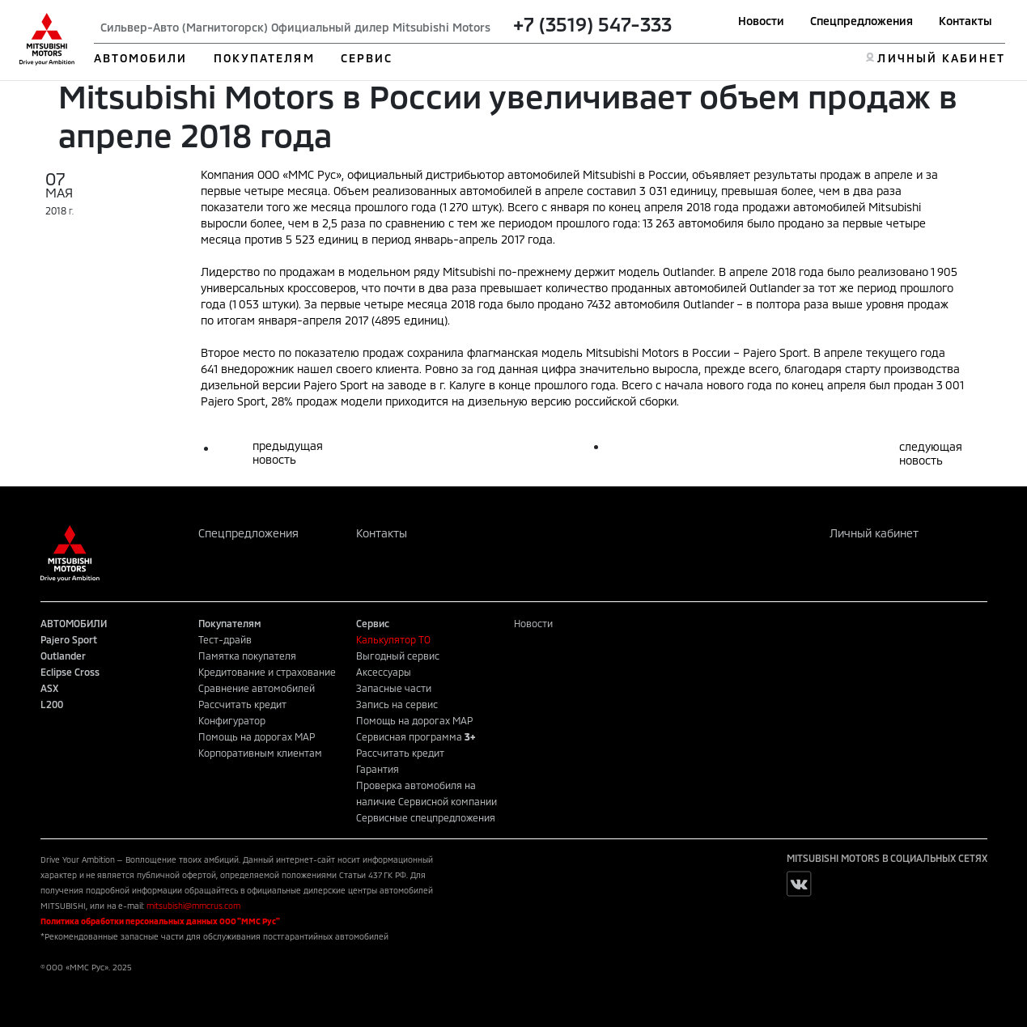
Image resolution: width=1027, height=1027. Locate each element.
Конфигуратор (231, 720)
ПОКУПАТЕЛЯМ (264, 58)
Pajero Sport (68, 639)
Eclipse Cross (70, 671)
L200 (51, 704)
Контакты (965, 21)
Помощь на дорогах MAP (256, 736)
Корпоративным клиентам (260, 752)
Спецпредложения (861, 21)
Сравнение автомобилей (256, 688)
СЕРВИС (367, 58)
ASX (49, 688)
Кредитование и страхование (267, 671)
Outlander (63, 655)
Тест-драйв (225, 639)
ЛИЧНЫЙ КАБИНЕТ (940, 58)
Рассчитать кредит (242, 704)
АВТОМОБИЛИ (141, 58)
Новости (761, 21)
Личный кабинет (874, 533)
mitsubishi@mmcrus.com (193, 905)
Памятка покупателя (247, 655)
